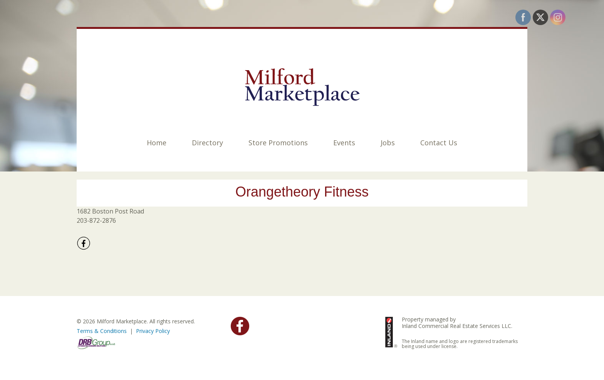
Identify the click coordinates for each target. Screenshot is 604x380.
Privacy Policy (153, 331)
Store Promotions (278, 142)
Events (344, 142)
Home (156, 142)
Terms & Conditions (102, 331)
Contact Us (438, 142)
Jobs (388, 142)
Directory (207, 142)
